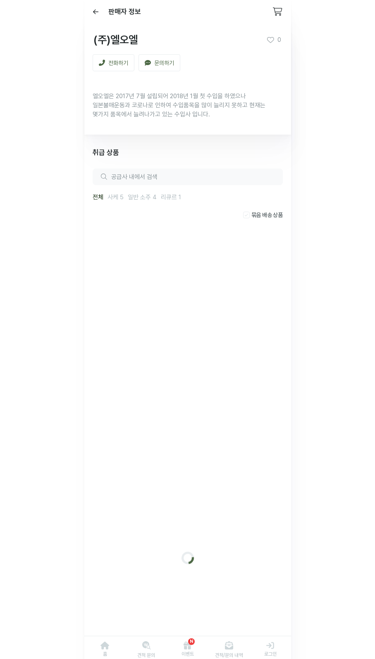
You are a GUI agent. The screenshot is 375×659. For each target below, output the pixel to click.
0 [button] (274, 40)
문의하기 (159, 63)
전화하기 (113, 63)
